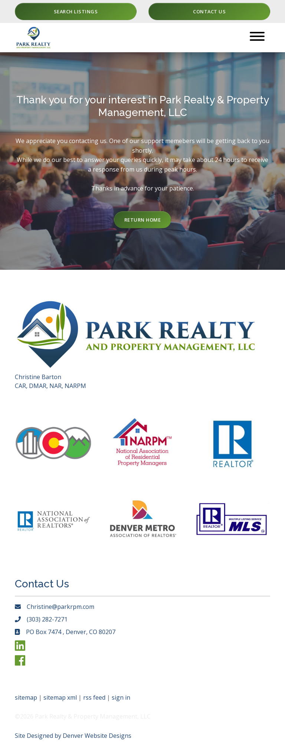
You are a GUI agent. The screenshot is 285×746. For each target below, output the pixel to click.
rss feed (94, 697)
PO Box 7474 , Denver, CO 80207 (70, 632)
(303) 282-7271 (47, 619)
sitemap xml (60, 697)
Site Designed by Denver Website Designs (73, 736)
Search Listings (76, 11)
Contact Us (209, 11)
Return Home (142, 219)
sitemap (26, 697)
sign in (121, 697)
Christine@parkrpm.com (60, 607)
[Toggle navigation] (257, 37)
